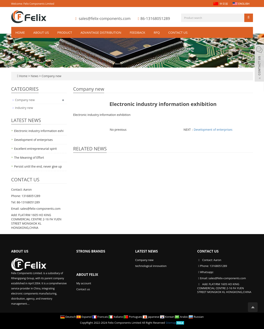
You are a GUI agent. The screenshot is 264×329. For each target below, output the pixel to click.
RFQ (157, 32)
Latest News (146, 251)
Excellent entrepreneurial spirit (35, 149)
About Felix (87, 274)
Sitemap (171, 323)
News (35, 76)
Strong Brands (90, 251)
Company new (51, 76)
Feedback (137, 32)
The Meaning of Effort (29, 157)
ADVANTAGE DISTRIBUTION (101, 32)
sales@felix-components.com (104, 18)
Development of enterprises (213, 130)
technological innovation (151, 266)
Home (20, 32)
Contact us (177, 32)
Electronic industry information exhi (39, 131)
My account (83, 283)
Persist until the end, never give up (38, 166)
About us (41, 32)
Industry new (24, 108)
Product (64, 32)
